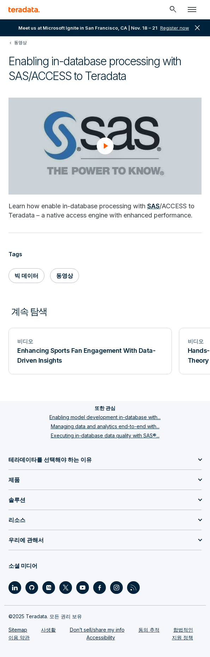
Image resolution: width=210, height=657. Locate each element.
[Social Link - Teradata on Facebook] (99, 587)
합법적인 (183, 630)
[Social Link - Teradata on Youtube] (82, 587)
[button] (105, 145)
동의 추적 (149, 630)
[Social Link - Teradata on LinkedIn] (14, 587)
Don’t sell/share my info (97, 630)
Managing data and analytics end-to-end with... (105, 426)
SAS (153, 206)
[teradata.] (24, 9)
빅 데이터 (26, 275)
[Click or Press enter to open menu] (192, 9)
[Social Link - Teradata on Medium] (48, 587)
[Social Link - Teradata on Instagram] (116, 587)
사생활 (48, 630)
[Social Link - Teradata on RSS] (133, 587)
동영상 (64, 275)
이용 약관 (19, 637)
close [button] (197, 28)
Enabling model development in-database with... (105, 417)
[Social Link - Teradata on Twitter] (65, 587)
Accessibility (100, 637)
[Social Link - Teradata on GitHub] (31, 587)
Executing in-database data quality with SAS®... (105, 435)
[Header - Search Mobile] (172, 9)
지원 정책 (182, 637)
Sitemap (17, 630)
